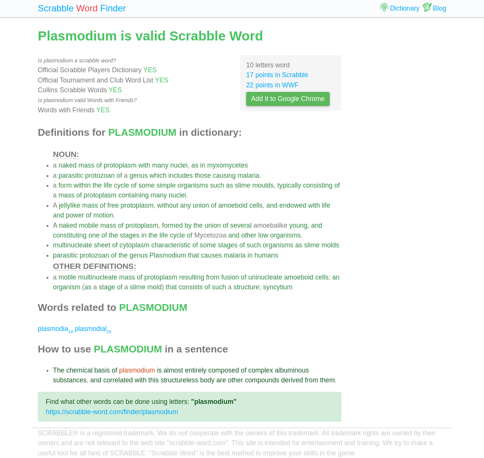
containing (133, 195)
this (153, 380)
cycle (121, 185)
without (167, 205)
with (144, 165)
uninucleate (265, 277)
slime (242, 185)
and (271, 205)
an (336, 277)
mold (154, 287)
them (327, 380)
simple (166, 185)
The (58, 370)
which (157, 175)
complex (260, 370)
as (195, 165)
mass (87, 165)
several (241, 225)
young (298, 225)
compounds (262, 380)
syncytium (278, 287)
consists (191, 287)
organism (66, 287)
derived (292, 380)
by (188, 225)
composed (223, 370)
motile (67, 277)
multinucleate (72, 245)
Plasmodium (167, 255)
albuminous (292, 370)
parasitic (71, 175)
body (207, 380)
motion (103, 215)
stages (130, 235)
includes (180, 175)
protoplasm (120, 165)
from (212, 277)
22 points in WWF (272, 85)
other (248, 235)
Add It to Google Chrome (288, 98)
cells (255, 205)
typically (289, 185)
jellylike (70, 205)
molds (330, 245)
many (160, 165)
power (75, 215)
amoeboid (232, 205)
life (108, 185)
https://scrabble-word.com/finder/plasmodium (112, 412)
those (203, 175)
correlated (118, 380)
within (82, 185)
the (97, 185)
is (159, 370)
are (221, 380)
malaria (248, 175)
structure (246, 287)
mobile (88, 225)
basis (102, 370)
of (99, 165)
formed (172, 225)
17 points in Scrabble (277, 75)
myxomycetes (227, 165)
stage (107, 287)
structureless (180, 380)
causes (211, 255)
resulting (192, 277)
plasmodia (55, 328)
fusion (230, 277)
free (113, 205)
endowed (292, 205)
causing (224, 175)
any (185, 205)
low (263, 235)
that (193, 255)
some (146, 185)
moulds (263, 185)
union (201, 205)
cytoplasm (134, 245)
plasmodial (93, 328)
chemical (79, 370)
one (93, 235)
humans (266, 255)
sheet (102, 245)
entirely (195, 370)
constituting (70, 235)
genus (139, 175)
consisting (317, 185)
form (65, 185)
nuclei (179, 165)
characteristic (171, 245)
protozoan (100, 175)
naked (68, 165)
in (202, 165)
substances (70, 380)
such (217, 185)
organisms (193, 185)
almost (173, 370)
